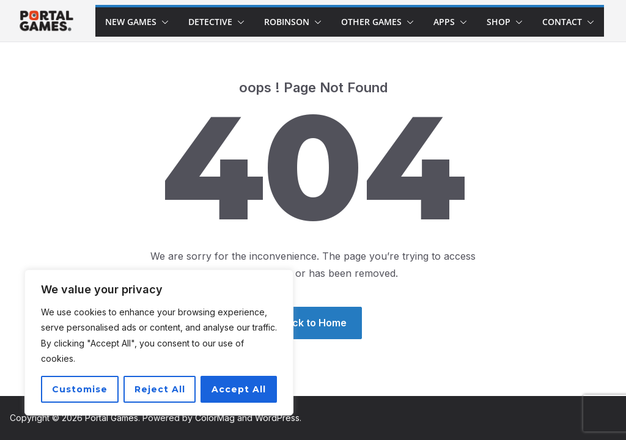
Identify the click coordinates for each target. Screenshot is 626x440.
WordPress (277, 418)
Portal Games (111, 418)
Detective (210, 22)
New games (130, 22)
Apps (444, 22)
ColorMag (215, 418)
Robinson (286, 22)
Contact (562, 22)
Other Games (371, 22)
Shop (498, 22)
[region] (158, 343)
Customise (80, 389)
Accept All (239, 389)
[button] (162, 22)
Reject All (159, 389)
